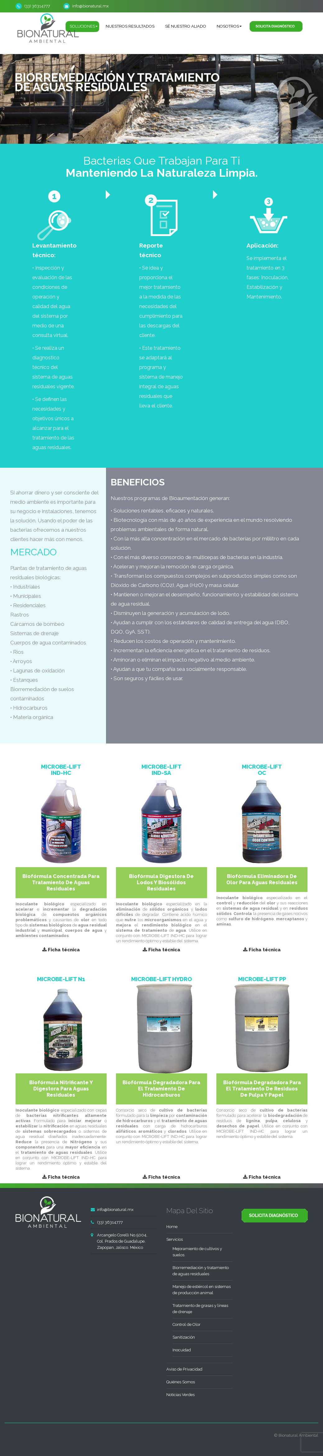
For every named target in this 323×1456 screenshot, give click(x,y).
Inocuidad (182, 1350)
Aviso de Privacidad (184, 1369)
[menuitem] (130, 26)
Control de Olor (187, 1324)
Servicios (174, 1239)
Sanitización (184, 1337)
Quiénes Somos (180, 1382)
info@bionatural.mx (90, 6)
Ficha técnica (61, 950)
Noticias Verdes (180, 1394)
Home (172, 1226)
